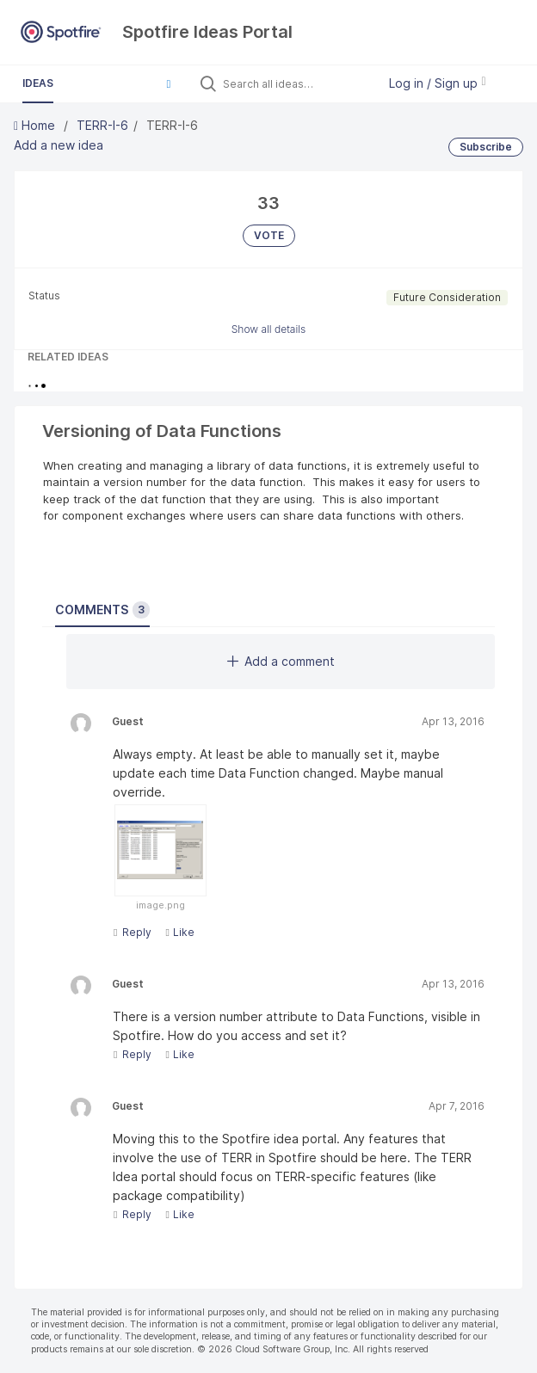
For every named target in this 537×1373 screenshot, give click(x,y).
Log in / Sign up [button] (437, 83)
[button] (169, 83)
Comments (102, 610)
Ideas (37, 83)
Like (179, 932)
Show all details (268, 329)
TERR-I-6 (102, 125)
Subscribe (486, 146)
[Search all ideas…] (296, 83)
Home (36, 125)
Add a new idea (58, 145)
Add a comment (281, 661)
